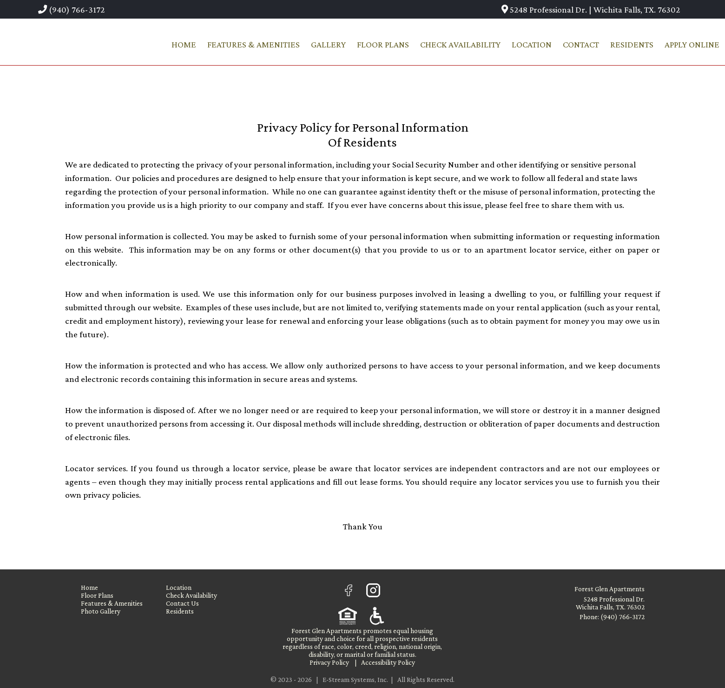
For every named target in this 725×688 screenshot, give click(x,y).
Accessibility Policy (388, 662)
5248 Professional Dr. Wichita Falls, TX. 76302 (610, 603)
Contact (581, 44)
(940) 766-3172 (71, 9)
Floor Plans (383, 44)
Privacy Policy (329, 662)
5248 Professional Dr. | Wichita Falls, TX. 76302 (590, 9)
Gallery (328, 44)
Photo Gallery (100, 611)
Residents (631, 44)
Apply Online (692, 44)
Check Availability (460, 44)
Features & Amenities (253, 44)
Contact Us (182, 603)
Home (183, 44)
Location (532, 44)
